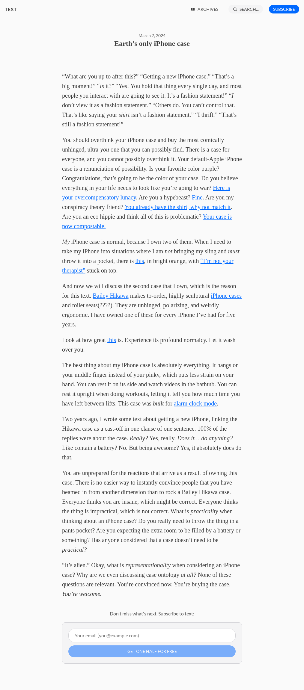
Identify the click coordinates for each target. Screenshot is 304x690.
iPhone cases (226, 295)
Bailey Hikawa (110, 295)
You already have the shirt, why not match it (178, 207)
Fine (197, 197)
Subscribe (284, 9)
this (139, 261)
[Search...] (245, 9)
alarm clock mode (195, 403)
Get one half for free (152, 651)
